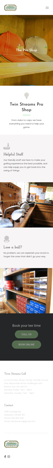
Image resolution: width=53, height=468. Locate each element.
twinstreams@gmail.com (22, 421)
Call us (26, 334)
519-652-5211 (17, 418)
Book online (26, 344)
